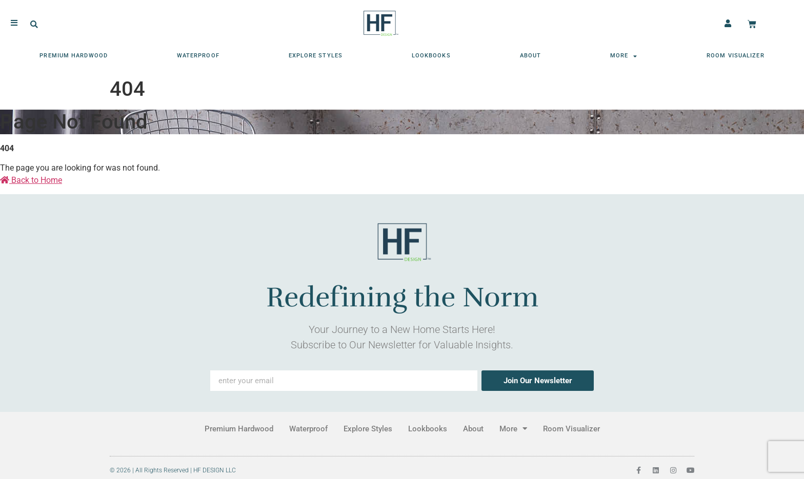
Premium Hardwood (73, 55)
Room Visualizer (736, 55)
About (530, 55)
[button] (34, 24)
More (624, 56)
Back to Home (31, 180)
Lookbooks (431, 55)
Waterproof (198, 55)
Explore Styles (316, 55)
